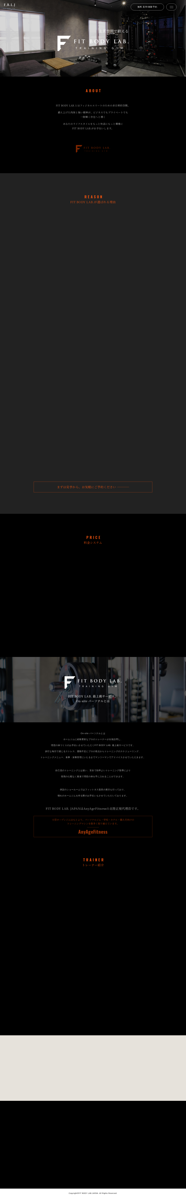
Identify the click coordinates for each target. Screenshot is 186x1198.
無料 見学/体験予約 (147, 7)
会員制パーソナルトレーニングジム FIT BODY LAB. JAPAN (9, 7)
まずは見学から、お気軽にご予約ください (86, 487)
